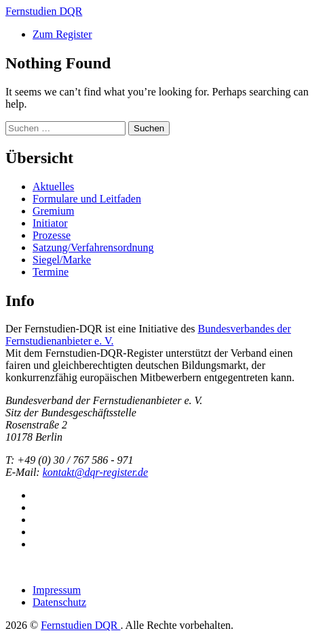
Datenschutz (59, 602)
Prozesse (52, 235)
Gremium (53, 211)
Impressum (57, 590)
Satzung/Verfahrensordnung (93, 247)
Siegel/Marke (62, 259)
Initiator (50, 223)
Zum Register (62, 34)
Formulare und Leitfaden (87, 198)
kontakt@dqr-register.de (96, 472)
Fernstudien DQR (80, 625)
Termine (51, 272)
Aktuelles (53, 186)
